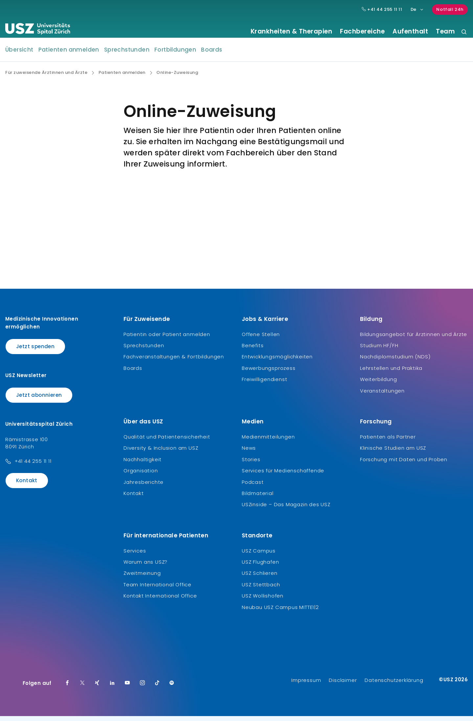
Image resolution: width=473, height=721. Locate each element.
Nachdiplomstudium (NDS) (395, 361)
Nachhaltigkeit (143, 464)
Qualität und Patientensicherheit (167, 441)
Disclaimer (343, 685)
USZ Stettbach (261, 589)
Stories (251, 464)
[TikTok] (157, 688)
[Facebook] (67, 688)
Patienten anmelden (68, 54)
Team (445, 31)
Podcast (253, 486)
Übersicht (19, 54)
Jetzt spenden (35, 351)
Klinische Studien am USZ (393, 452)
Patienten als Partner (388, 441)
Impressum (306, 685)
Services (135, 555)
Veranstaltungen (382, 395)
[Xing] (97, 688)
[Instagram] (142, 688)
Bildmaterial (258, 498)
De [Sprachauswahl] (417, 9)
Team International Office (157, 589)
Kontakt (26, 485)
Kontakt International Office (160, 600)
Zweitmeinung (142, 578)
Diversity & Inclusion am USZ (161, 452)
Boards (211, 54)
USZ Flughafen (260, 566)
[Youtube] (127, 688)
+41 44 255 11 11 (33, 465)
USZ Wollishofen (262, 600)
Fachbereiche (362, 31)
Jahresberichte (144, 486)
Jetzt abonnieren (39, 399)
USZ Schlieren (259, 578)
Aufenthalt (410, 31)
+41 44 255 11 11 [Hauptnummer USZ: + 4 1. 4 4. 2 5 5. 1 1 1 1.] (382, 9)
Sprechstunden (126, 54)
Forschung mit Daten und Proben (403, 464)
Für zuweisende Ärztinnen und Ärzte (46, 77)
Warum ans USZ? (146, 566)
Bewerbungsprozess (269, 373)
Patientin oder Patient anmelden (167, 338)
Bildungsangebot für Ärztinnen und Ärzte (413, 338)
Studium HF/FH (379, 350)
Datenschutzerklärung (394, 685)
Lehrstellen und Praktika (391, 373)
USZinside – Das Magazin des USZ (286, 509)
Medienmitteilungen (268, 441)
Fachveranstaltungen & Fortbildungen (174, 361)
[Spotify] (171, 688)
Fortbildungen (175, 54)
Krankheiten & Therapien (291, 31)
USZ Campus (259, 555)
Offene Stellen (261, 338)
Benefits (252, 350)
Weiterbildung (378, 384)
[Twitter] (82, 688)
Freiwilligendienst (264, 384)
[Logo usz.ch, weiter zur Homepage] (37, 30)
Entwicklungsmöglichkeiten (277, 361)
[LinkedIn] (112, 688)
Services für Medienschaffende (283, 475)
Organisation (141, 475)
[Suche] (464, 32)
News (249, 452)
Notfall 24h (449, 9)
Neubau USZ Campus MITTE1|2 (280, 611)
